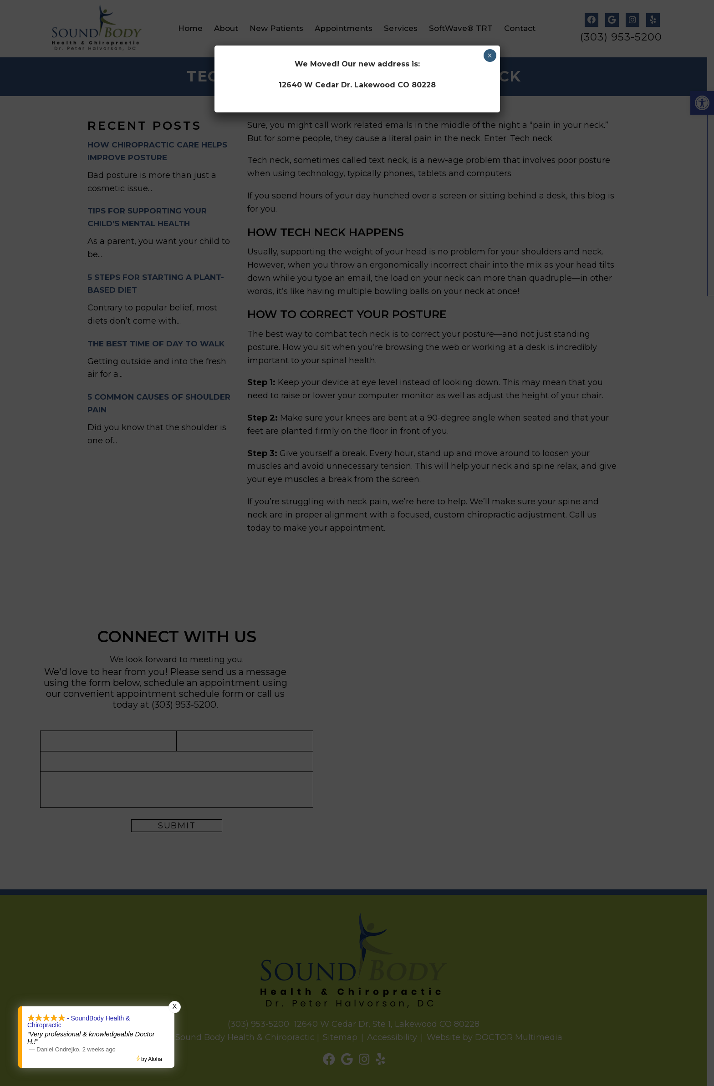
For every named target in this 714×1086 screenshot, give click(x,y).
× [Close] (489, 56)
